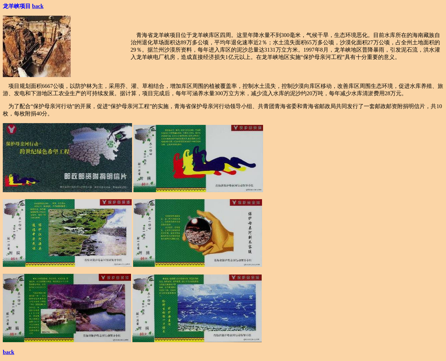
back (38, 6)
